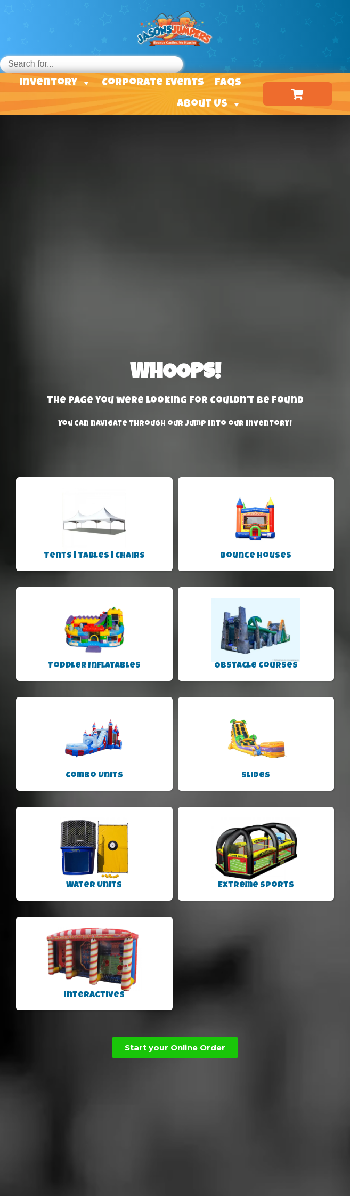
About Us (209, 104)
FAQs (228, 83)
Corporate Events (153, 83)
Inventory (55, 83)
